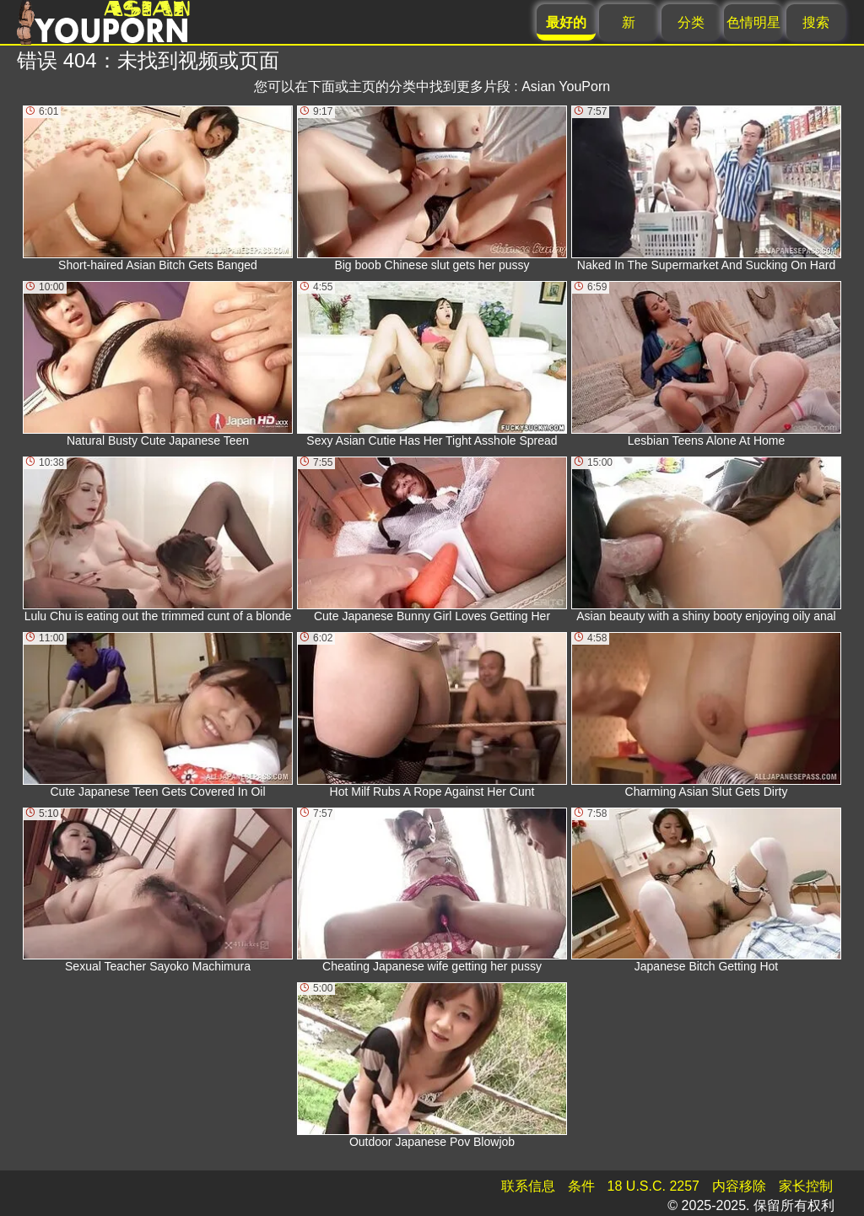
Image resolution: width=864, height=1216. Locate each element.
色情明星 (753, 22)
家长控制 (806, 1186)
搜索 (815, 22)
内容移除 (739, 1186)
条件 (581, 1186)
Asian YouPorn (565, 86)
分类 (691, 22)
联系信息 (528, 1186)
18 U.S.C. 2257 (653, 1186)
